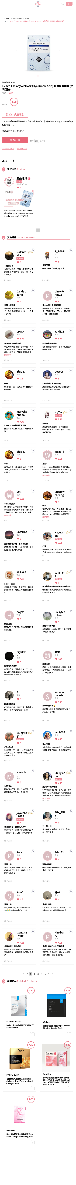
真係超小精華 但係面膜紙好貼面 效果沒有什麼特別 (56, 710)
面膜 (27, 18)
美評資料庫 (17, 18)
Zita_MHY (60, 814)
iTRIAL (7, 18)
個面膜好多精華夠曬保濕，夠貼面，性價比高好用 (56, 868)
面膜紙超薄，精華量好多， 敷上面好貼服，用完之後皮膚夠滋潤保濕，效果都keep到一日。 (18, 672)
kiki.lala (21, 571)
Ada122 (59, 852)
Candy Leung (21, 293)
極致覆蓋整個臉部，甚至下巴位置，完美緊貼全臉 (56, 348)
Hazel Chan (60, 534)
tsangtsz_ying (21, 934)
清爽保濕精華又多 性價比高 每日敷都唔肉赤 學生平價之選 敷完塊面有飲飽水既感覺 (18, 870)
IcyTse (58, 412)
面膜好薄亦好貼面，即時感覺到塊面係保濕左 (18, 628)
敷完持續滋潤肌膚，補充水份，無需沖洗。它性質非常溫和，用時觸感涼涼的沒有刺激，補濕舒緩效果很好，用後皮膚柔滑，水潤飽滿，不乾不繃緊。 (56, 793)
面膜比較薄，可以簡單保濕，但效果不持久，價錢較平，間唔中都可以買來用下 (18, 470)
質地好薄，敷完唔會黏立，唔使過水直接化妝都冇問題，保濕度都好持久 (56, 748)
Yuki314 (59, 331)
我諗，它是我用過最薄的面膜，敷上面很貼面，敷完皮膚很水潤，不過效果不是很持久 (56, 670)
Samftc (20, 892)
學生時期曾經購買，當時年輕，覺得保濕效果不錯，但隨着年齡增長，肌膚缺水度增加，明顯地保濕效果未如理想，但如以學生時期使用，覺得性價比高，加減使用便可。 (18, 349)
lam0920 (60, 732)
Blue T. (20, 371)
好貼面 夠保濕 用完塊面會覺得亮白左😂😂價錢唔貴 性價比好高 (18, 909)
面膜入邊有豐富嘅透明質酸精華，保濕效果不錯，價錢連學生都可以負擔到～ (18, 952)
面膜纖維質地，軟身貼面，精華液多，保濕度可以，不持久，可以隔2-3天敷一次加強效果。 (56, 311)
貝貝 (19, 491)
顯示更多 (8, 355)
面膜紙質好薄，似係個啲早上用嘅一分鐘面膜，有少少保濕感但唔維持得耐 (56, 552)
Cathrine (21, 531)
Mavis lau (21, 774)
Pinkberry (59, 934)
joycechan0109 (21, 814)
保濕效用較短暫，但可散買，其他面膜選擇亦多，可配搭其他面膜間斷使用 (18, 590)
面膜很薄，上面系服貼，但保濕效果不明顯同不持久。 (56, 630)
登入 (69, 4)
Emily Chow (60, 774)
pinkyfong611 (59, 293)
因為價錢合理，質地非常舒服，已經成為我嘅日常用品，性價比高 (18, 790)
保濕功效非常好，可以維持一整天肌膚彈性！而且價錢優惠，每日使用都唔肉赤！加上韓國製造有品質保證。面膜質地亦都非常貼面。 (56, 511)
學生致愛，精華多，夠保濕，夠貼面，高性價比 (56, 830)
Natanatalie (21, 253)
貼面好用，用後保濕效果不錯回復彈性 (18, 430)
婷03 (57, 892)
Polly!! (20, 852)
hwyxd (20, 612)
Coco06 (59, 371)
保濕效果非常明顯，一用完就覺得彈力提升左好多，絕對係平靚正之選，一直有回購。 (18, 753)
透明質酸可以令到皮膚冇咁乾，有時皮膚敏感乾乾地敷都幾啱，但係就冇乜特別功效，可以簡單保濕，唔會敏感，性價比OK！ (18, 510)
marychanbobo (21, 413)
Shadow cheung (59, 493)
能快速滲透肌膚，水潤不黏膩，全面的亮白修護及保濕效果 (18, 548)
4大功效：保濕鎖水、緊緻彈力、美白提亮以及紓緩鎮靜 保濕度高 (56, 909)
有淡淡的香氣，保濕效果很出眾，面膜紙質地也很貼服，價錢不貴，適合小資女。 (18, 272)
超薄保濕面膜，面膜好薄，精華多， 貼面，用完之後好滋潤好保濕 (18, 708)
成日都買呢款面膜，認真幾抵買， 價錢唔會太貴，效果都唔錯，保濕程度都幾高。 (56, 429)
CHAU (20, 331)
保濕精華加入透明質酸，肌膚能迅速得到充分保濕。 (56, 591)
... (45, 974)
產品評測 (21, 178)
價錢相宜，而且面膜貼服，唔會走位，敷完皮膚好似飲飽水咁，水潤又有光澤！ (18, 311)
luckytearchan (60, 613)
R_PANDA (60, 253)
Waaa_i (59, 451)
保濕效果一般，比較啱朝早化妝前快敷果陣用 (18, 388)
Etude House (8, 82)
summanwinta (59, 693)
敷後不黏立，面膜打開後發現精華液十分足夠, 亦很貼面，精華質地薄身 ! (18, 831)
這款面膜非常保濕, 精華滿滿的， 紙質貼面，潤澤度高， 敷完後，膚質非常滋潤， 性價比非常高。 (56, 952)
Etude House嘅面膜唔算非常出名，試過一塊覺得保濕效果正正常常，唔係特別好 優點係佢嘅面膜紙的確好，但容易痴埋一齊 (56, 470)
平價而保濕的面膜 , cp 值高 (53, 268)
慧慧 (57, 652)
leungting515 (21, 734)
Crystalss (21, 653)
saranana (59, 574)
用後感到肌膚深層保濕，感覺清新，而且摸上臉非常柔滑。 (56, 388)
